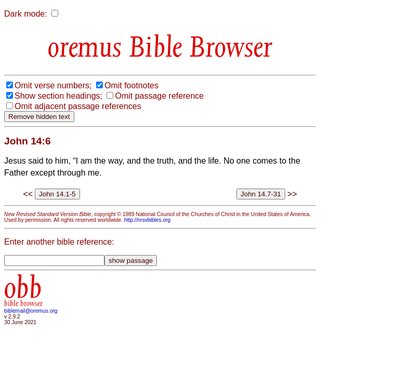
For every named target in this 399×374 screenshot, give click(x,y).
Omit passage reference (159, 95)
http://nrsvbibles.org (147, 220)
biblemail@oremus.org (31, 311)
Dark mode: (25, 13)
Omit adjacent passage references (78, 106)
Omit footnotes (131, 85)
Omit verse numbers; (53, 85)
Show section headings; (58, 95)
